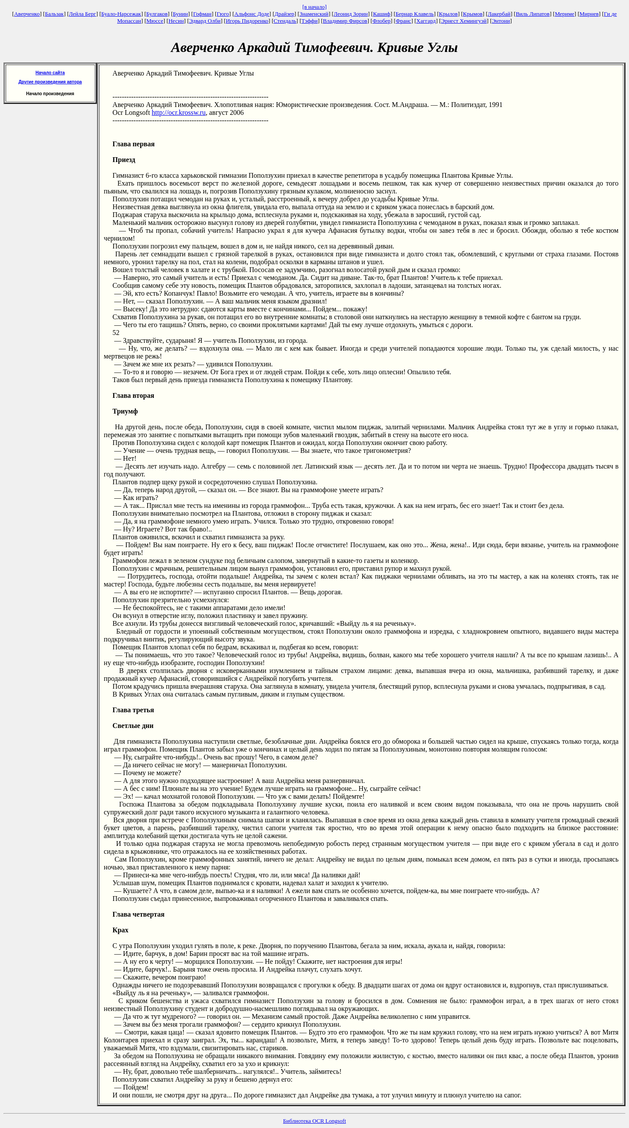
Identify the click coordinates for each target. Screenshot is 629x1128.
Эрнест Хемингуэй (464, 20)
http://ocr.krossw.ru (178, 112)
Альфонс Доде (251, 13)
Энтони (501, 20)
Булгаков (157, 13)
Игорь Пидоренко (247, 20)
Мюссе (154, 20)
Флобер (382, 20)
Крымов (473, 13)
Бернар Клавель (415, 13)
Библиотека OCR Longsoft (314, 1121)
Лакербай (499, 13)
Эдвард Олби (205, 20)
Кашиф (382, 13)
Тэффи (309, 20)
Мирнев (589, 13)
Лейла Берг (82, 13)
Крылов (448, 13)
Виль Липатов (533, 13)
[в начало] (314, 6)
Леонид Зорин (351, 13)
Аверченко (27, 13)
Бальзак (54, 13)
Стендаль (284, 20)
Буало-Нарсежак (121, 13)
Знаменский (314, 13)
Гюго (223, 13)
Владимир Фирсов (345, 20)
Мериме (564, 13)
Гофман (202, 13)
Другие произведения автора (50, 81)
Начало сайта (50, 72)
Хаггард (426, 20)
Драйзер (284, 13)
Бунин (180, 13)
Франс (403, 20)
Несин (176, 20)
